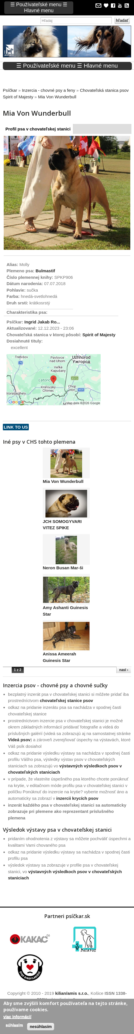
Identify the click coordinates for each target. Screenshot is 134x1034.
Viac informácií (17, 1016)
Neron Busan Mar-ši (63, 567)
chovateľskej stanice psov (66, 700)
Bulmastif (45, 270)
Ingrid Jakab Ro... (42, 321)
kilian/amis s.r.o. (71, 993)
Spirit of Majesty (98, 334)
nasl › (123, 670)
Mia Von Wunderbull (63, 481)
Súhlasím (14, 1025)
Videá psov (19, 739)
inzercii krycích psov (77, 798)
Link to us (16, 427)
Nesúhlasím (41, 1026)
